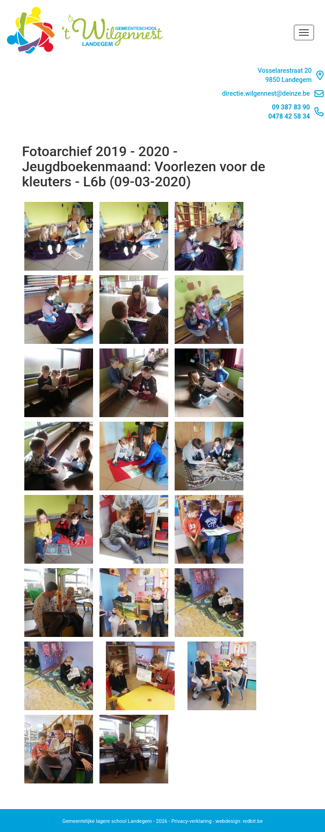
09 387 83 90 (291, 107)
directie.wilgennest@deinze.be (273, 93)
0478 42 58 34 (289, 116)
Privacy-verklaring (191, 821)
